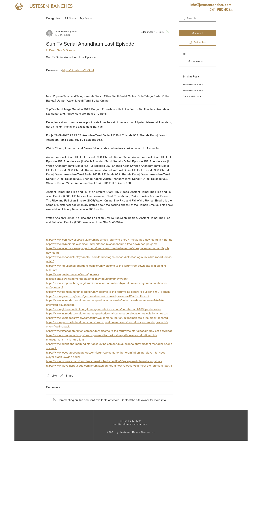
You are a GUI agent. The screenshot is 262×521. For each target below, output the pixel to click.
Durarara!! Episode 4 (193, 96)
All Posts (70, 18)
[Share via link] (66, 375)
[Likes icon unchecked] (48, 375)
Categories (53, 18)
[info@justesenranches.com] (210, 5)
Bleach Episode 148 (193, 84)
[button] (221, 9)
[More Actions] (171, 32)
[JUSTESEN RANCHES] (50, 6)
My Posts (86, 18)
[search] (197, 18)
